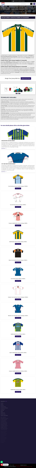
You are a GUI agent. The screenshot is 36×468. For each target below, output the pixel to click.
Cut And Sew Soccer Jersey (8, 163)
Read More (3, 148)
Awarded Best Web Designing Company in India (24, 466)
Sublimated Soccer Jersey (8, 140)
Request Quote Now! (26, 78)
